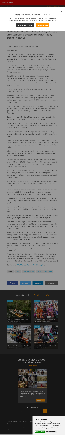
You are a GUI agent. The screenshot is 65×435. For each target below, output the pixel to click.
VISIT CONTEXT (42, 25)
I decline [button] (42, 431)
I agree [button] (37, 431)
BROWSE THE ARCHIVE (25, 25)
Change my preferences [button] (51, 431)
